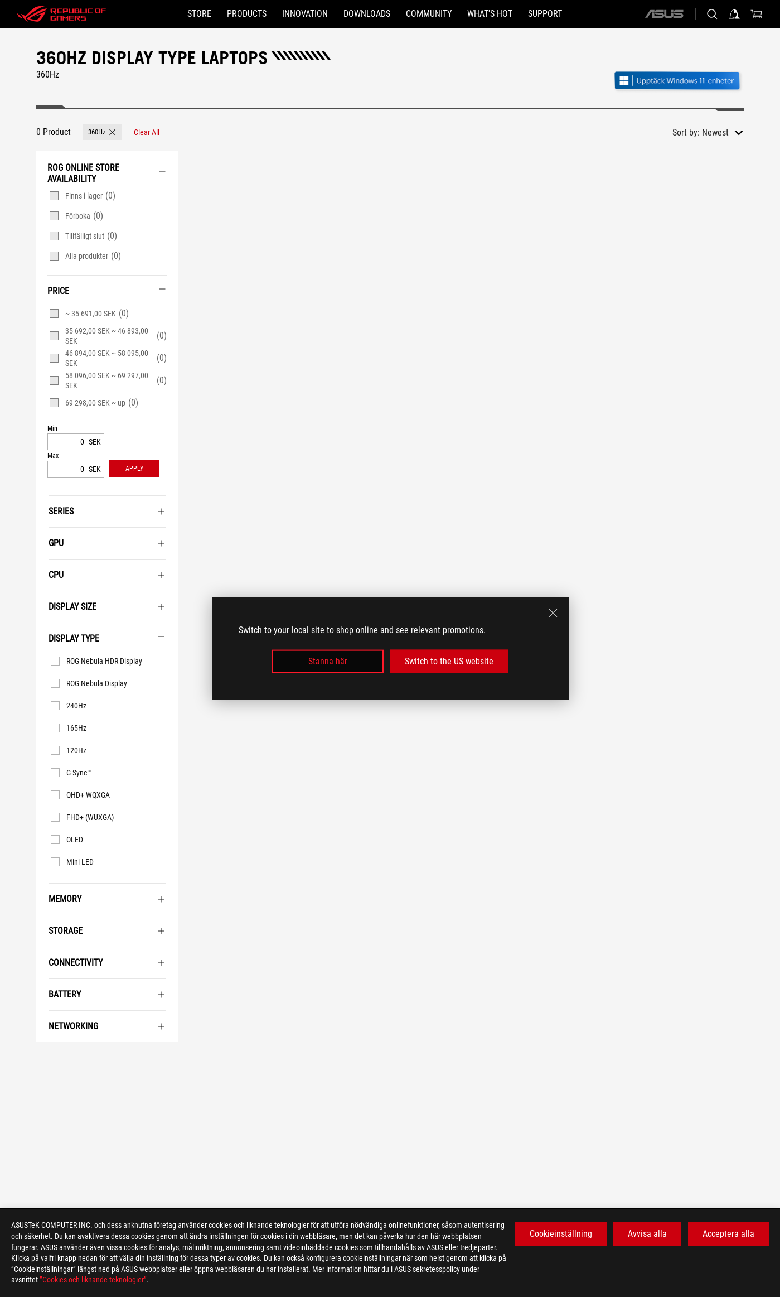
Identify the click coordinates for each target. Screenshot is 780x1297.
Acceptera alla (728, 1233)
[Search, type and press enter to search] (712, 14)
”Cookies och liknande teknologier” (93, 1279)
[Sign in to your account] (734, 14)
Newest (715, 132)
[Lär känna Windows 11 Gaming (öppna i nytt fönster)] (678, 82)
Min (52, 428)
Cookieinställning (561, 1233)
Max (53, 456)
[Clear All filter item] (146, 132)
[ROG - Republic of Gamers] (61, 14)
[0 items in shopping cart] (756, 14)
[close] (553, 612)
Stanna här (327, 661)
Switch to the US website (449, 661)
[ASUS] (664, 14)
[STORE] (199, 14)
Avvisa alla (647, 1233)
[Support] (545, 14)
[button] (247, 14)
